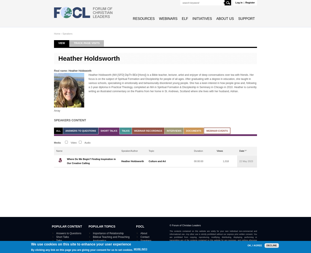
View (63, 43)
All (58, 131)
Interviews (174, 131)
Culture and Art (157, 161)
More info (140, 250)
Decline (272, 246)
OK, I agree (255, 246)
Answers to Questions (80, 131)
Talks (126, 131)
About (143, 233)
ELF (185, 19)
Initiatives (202, 19)
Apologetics (99, 240)
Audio (87, 142)
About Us (225, 19)
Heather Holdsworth (79, 70)
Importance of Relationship (108, 233)
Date (243, 151)
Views (220, 151)
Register (250, 2)
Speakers (67, 33)
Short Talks (109, 131)
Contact (144, 237)
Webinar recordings (148, 131)
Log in (239, 2)
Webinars (168, 19)
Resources (144, 19)
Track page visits (87, 43)
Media (57, 142)
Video (74, 142)
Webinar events (217, 131)
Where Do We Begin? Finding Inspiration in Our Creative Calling (91, 161)
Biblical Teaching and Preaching (111, 237)
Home (57, 33)
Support (246, 19)
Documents (193, 131)
